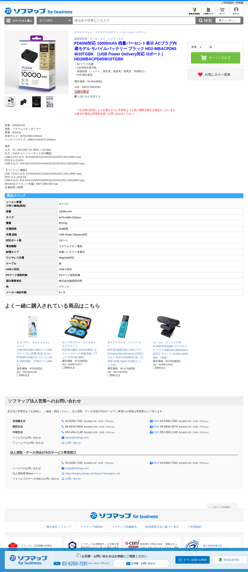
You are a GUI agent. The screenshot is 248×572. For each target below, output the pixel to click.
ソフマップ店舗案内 (124, 526)
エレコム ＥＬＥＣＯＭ (167, 342)
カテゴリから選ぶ (22, 20)
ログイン (236, 13)
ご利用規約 (228, 2)
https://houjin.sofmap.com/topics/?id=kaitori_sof (92, 473)
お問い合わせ (73, 442)
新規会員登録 (194, 13)
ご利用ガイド (208, 13)
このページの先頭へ (221, 507)
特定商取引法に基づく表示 (162, 526)
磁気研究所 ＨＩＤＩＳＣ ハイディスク (99, 38)
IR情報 (239, 2)
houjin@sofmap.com (77, 437)
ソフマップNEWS (91, 526)
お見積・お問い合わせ (140, 563)
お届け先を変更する (89, 96)
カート (222, 13)
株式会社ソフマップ (59, 526)
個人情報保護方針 (212, 545)
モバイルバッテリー (134, 32)
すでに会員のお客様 (195, 559)
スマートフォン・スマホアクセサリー (96, 32)
